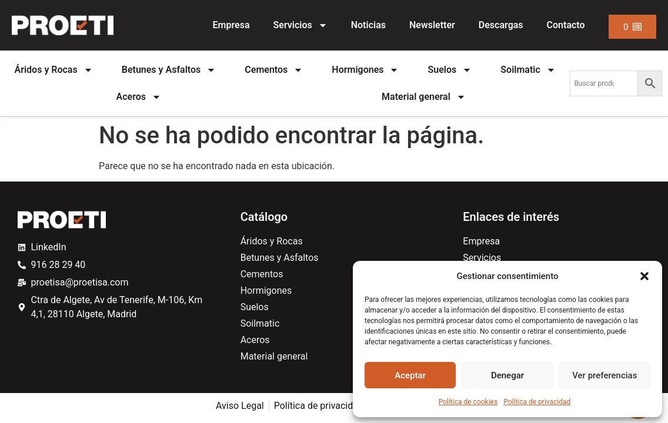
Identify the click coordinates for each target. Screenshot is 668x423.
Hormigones (365, 69)
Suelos (450, 69)
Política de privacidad (536, 402)
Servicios (300, 25)
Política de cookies (468, 402)
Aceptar (410, 375)
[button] (644, 276)
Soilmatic (528, 69)
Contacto (566, 25)
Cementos (274, 69)
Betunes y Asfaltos (169, 69)
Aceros (138, 97)
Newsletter (432, 25)
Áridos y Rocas (54, 69)
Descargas (501, 25)
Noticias (368, 25)
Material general (424, 97)
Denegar (507, 375)
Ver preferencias (604, 375)
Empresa (231, 25)
